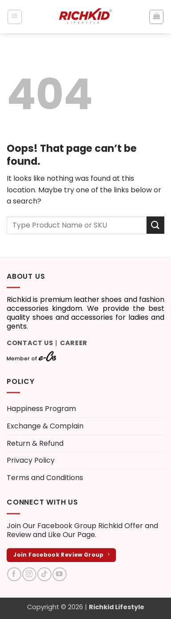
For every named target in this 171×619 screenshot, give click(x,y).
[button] (15, 17)
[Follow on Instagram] (29, 574)
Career (73, 342)
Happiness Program (41, 408)
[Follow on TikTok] (44, 574)
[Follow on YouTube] (59, 574)
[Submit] (155, 225)
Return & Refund (35, 443)
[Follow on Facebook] (14, 574)
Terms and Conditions (45, 477)
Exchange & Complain (45, 426)
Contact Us (30, 342)
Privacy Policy (31, 460)
